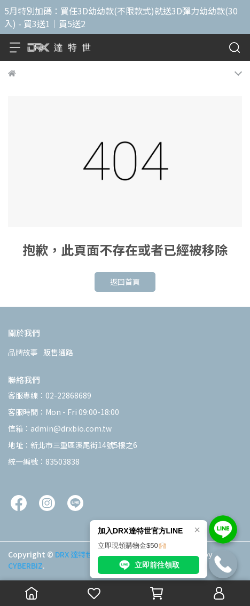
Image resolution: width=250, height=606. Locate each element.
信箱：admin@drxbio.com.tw (60, 428)
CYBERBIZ (25, 565)
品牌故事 (23, 352)
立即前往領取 (148, 565)
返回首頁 (125, 281)
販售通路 (58, 352)
